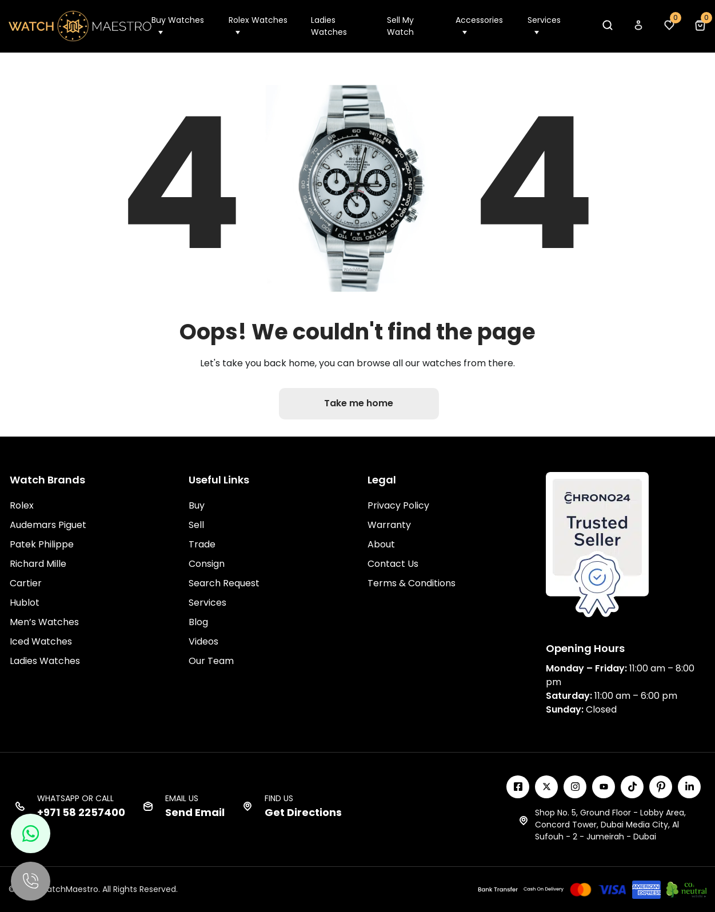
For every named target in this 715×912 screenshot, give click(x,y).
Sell (196, 524)
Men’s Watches (44, 621)
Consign (207, 563)
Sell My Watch (400, 26)
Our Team (211, 660)
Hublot (24, 602)
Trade (202, 543)
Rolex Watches (258, 20)
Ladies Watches (329, 26)
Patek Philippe (42, 543)
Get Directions (303, 812)
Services (544, 20)
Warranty (389, 524)
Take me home (359, 403)
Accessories (479, 20)
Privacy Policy (398, 504)
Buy (197, 504)
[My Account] (638, 28)
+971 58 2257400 (81, 812)
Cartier (26, 582)
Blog (198, 621)
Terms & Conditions (412, 582)
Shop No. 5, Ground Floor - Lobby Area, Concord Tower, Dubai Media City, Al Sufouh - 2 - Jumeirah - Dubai (610, 824)
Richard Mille (38, 563)
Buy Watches (177, 20)
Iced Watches (41, 640)
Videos (203, 640)
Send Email (195, 812)
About (381, 543)
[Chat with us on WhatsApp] (31, 832)
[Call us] (31, 881)
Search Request (224, 582)
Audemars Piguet (48, 524)
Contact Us (393, 563)
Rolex (22, 504)
